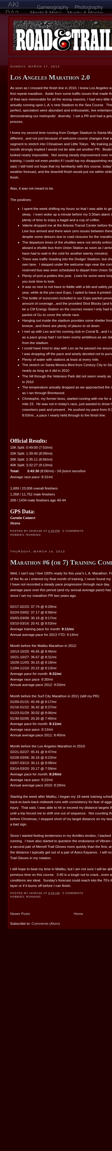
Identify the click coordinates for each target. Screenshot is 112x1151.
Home (78, 913)
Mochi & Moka (45, 13)
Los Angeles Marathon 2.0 (50, 77)
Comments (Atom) (45, 923)
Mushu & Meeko (85, 13)
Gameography (53, 7)
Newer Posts (20, 913)
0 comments (73, 530)
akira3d (12, 13)
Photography (89, 7)
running (33, 534)
